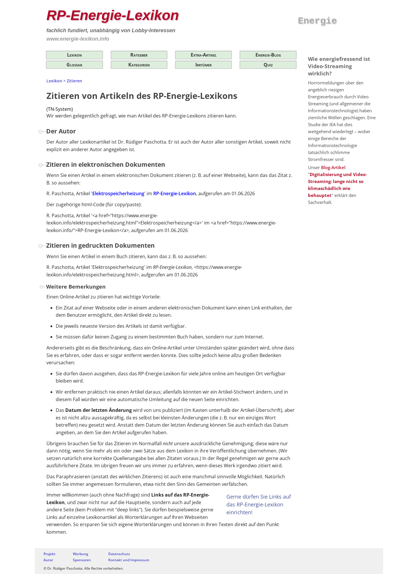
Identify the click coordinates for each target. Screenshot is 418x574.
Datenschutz (119, 553)
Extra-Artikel (204, 55)
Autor (48, 559)
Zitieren (74, 81)
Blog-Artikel (333, 167)
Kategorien (139, 64)
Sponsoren (82, 559)
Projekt (49, 553)
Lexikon (74, 55)
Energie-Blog (268, 55)
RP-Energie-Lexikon (112, 15)
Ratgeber (138, 55)
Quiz (268, 64)
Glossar (74, 64)
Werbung (80, 553)
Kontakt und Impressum (128, 559)
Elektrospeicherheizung (118, 193)
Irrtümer (203, 64)
